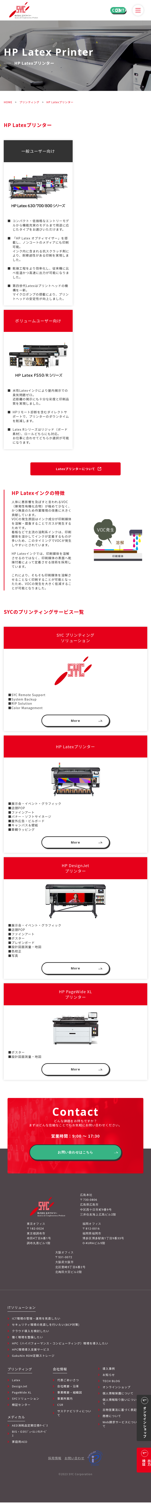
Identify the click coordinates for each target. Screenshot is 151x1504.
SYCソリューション (25, 1400)
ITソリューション (21, 1309)
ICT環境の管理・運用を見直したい (36, 1320)
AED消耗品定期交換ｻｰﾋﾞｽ (30, 1427)
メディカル (16, 1418)
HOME (8, 102)
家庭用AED (19, 1443)
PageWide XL (21, 1394)
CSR (60, 1406)
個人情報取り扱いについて (120, 1403)
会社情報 (60, 1370)
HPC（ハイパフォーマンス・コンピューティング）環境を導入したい (60, 1345)
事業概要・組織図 (69, 1394)
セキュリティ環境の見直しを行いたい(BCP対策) (45, 1326)
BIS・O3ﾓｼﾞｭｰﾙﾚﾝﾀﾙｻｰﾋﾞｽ (29, 1435)
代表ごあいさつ (68, 1382)
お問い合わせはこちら (75, 1154)
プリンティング (29, 102)
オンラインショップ (117, 1389)
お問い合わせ (74, 1459)
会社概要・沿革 (68, 1388)
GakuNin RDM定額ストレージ (33, 1357)
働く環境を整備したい (27, 1339)
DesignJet (19, 1388)
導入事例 (109, 1370)
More (75, 721)
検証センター (21, 1406)
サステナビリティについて (74, 1415)
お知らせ (109, 1376)
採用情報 (54, 1459)
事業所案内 (65, 1400)
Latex (16, 1382)
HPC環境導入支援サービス (31, 1351)
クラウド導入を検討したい (30, 1333)
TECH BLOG (111, 1382)
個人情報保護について (118, 1395)
